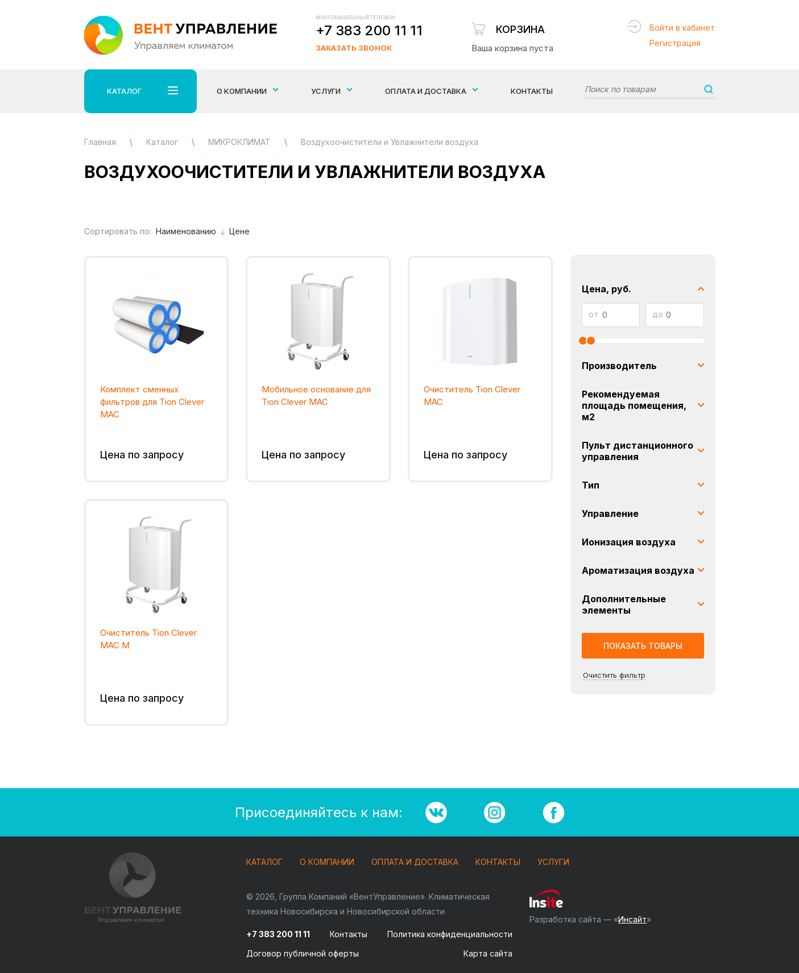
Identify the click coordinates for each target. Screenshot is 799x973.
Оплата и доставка (414, 862)
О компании (327, 862)
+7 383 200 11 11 (369, 30)
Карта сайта (487, 953)
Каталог (264, 862)
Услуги (553, 862)
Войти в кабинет (682, 27)
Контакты (532, 91)
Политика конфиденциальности (449, 934)
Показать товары (642, 646)
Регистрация (675, 43)
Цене (239, 231)
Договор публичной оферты (302, 953)
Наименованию (190, 231)
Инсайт (632, 919)
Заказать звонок (354, 47)
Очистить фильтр (614, 675)
